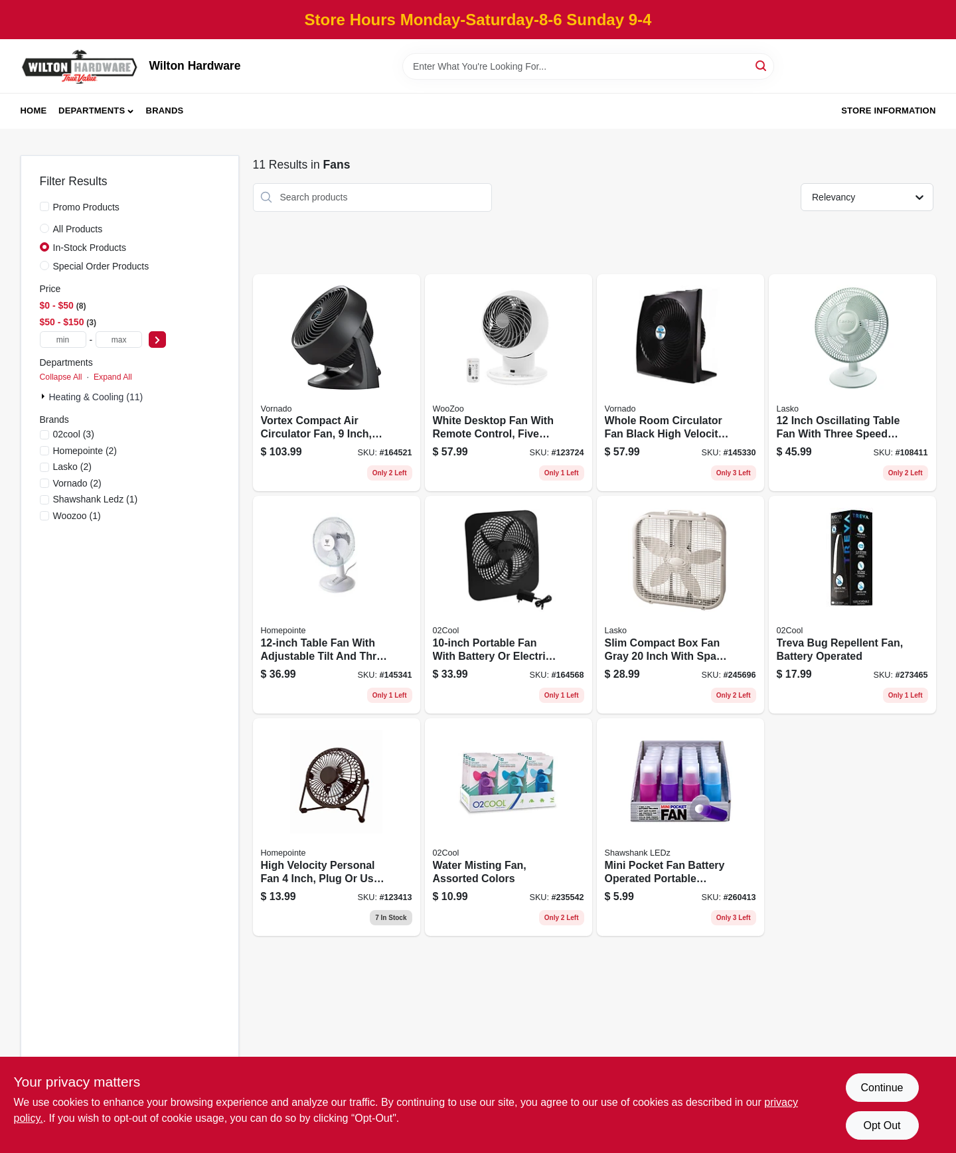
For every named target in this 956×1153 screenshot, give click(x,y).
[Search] (761, 65)
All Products (78, 229)
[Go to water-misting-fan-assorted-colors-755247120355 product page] (508, 827)
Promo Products (86, 207)
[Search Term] (588, 66)
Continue (881, 1087)
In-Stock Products (90, 247)
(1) (95, 499)
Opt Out (881, 1125)
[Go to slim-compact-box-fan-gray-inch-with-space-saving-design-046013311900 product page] (680, 605)
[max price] (119, 339)
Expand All (113, 377)
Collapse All (61, 377)
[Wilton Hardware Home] (80, 66)
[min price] (63, 339)
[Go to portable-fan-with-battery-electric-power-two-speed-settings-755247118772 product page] (508, 605)
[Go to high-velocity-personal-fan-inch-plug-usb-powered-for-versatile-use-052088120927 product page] (336, 827)
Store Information (888, 110)
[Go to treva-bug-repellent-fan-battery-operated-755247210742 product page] (852, 605)
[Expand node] (44, 396)
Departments (91, 110)
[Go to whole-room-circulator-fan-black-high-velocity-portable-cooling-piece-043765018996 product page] (680, 383)
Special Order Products (101, 266)
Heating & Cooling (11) (96, 397)
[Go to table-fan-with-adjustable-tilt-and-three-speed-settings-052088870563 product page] (336, 605)
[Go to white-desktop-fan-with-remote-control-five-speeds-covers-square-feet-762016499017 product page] (508, 383)
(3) (73, 434)
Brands (165, 110)
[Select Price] (157, 339)
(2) (85, 450)
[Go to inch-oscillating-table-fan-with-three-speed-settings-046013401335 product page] (852, 383)
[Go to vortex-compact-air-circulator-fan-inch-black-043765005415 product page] (336, 383)
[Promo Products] (44, 206)
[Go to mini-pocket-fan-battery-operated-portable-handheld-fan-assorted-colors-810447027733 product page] (680, 827)
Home (34, 110)
